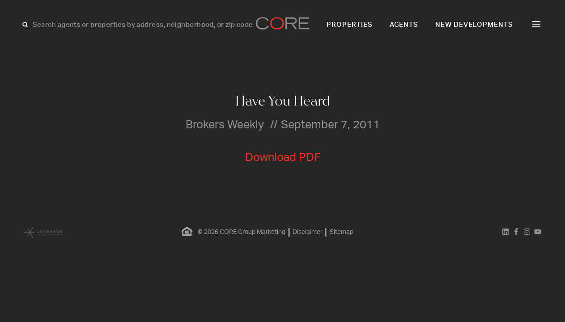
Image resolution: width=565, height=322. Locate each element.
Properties (350, 24)
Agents (404, 24)
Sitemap (341, 232)
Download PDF (282, 157)
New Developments (474, 24)
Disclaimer (308, 232)
